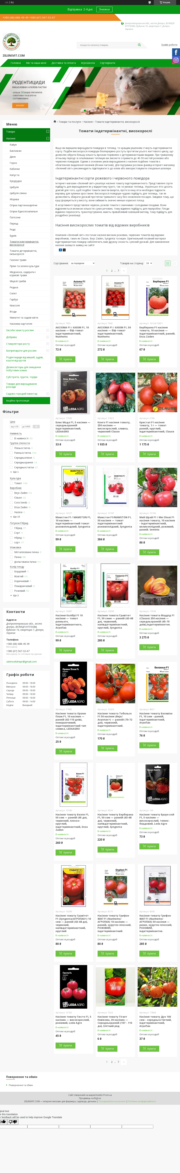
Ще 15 (16, 516)
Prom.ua (107, 1095)
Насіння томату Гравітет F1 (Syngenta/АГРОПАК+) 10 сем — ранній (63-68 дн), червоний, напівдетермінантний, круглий (73, 923)
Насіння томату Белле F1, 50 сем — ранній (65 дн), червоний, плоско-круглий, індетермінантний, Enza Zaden (72, 822)
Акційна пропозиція (17, 400)
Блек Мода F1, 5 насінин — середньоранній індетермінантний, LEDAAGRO (73, 427)
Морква (14, 199)
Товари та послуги (70, 121)
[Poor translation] (12, 1122)
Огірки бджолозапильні (24, 211)
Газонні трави (18, 260)
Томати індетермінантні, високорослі (24, 243)
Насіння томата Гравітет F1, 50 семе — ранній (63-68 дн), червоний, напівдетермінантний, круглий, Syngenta (115, 621)
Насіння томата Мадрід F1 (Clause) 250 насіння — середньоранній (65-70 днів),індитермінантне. (156, 620)
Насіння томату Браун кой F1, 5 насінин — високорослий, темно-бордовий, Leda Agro (156, 819)
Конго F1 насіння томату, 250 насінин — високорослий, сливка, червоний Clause (114, 427)
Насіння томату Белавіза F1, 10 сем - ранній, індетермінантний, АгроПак (155, 718)
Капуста (14, 175)
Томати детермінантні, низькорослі (23, 252)
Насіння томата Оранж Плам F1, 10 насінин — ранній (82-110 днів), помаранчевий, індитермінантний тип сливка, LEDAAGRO (71, 721)
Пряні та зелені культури (24, 266)
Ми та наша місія (36, 63)
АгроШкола (88, 63)
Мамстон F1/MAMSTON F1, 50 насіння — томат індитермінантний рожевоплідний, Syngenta (115, 522)
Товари (10, 131)
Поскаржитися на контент (112, 1101)
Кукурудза (16, 181)
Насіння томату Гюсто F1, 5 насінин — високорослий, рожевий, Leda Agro (73, 1019)
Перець (14, 223)
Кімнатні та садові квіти (24, 317)
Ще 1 (16, 472)
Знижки (104, 9)
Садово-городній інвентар (21, 393)
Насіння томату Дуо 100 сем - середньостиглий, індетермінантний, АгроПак (155, 1021)
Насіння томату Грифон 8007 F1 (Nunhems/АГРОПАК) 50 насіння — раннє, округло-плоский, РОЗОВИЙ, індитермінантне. (155, 923)
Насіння (10, 138)
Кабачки (15, 169)
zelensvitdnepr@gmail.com (21, 661)
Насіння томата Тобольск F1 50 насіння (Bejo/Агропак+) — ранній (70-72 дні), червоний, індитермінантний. (115, 719)
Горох (13, 163)
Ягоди (13, 311)
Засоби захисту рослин (20, 330)
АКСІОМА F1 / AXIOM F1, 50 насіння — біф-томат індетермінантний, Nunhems (114, 332)
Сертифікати (107, 63)
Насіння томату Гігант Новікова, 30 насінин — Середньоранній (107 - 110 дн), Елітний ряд (115, 1021)
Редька (14, 287)
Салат (13, 293)
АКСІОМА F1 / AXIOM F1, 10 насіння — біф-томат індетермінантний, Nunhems (72, 332)
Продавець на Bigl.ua (90, 1098)
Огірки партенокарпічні (23, 205)
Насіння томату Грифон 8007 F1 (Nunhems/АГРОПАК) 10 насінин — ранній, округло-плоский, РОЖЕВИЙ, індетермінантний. (114, 923)
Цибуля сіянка (18, 193)
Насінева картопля (21, 323)
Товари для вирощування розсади (21, 385)
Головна (16, 63)
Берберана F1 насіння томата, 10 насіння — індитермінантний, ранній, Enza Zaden (157, 332)
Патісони (15, 217)
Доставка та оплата (64, 63)
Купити (67, 359)
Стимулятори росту (18, 343)
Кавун (13, 144)
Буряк (13, 235)
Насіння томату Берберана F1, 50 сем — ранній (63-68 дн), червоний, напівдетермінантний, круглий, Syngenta (115, 820)
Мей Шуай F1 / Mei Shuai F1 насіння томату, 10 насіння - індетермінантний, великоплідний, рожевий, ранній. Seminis (157, 523)
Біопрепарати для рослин (21, 350)
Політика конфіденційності (142, 1101)
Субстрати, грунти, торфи (21, 377)
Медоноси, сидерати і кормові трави (23, 273)
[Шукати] (139, 45)
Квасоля (15, 305)
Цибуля (14, 187)
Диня (13, 156)
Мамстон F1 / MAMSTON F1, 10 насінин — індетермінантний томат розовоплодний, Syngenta (73, 522)
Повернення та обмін (21, 1085)
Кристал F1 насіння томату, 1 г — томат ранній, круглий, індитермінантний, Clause (156, 427)
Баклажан (15, 150)
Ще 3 (16, 595)
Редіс (13, 229)
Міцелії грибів (18, 281)
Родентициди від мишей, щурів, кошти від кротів (24, 359)
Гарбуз (14, 299)
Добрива (11, 337)
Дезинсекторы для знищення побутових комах (23, 368)
